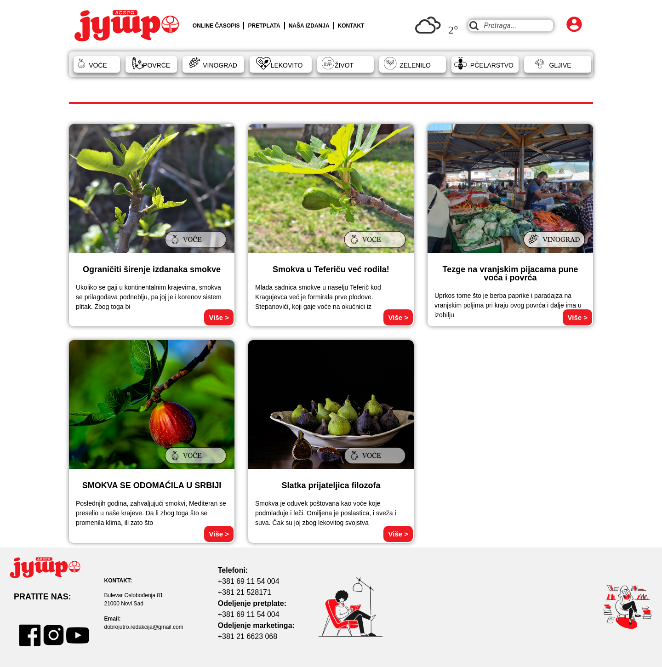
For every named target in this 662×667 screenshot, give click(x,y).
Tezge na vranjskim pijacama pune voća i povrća (510, 273)
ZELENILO (415, 65)
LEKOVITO (287, 65)
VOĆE (98, 65)
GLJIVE (560, 65)
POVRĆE (156, 65)
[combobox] (510, 25)
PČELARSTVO (492, 65)
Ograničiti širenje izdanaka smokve (152, 269)
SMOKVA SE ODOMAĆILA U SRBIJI (151, 485)
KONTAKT (351, 26)
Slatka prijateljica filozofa (330, 485)
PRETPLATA (264, 26)
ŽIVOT (344, 65)
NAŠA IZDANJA (309, 26)
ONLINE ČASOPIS (216, 26)
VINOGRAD (220, 65)
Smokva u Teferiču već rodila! (331, 269)
